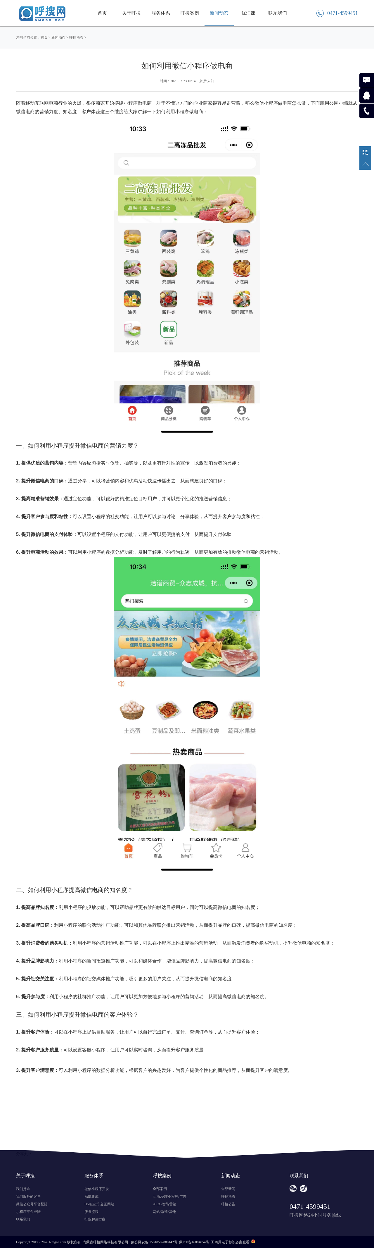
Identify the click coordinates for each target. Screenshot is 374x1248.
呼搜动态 (76, 37)
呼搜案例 (190, 13)
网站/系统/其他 (164, 1212)
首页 (102, 13)
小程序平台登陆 (28, 1212)
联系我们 (277, 13)
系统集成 (91, 1196)
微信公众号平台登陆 (32, 1204)
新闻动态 (219, 13)
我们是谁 (23, 1189)
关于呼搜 (131, 13)
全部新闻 (228, 1189)
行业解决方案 (94, 1219)
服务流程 (91, 1212)
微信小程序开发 (96, 1189)
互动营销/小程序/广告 (169, 1196)
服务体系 (160, 13)
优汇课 (248, 13)
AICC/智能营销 (164, 1204)
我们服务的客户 (28, 1196)
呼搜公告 (228, 1204)
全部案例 (160, 1189)
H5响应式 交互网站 (99, 1204)
